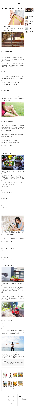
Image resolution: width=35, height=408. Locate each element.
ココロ (13, 399)
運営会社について (9, 401)
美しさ (13, 401)
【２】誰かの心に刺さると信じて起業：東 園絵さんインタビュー (23, 401)
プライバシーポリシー (9, 399)
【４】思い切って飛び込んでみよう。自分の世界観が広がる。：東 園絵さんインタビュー (23, 399)
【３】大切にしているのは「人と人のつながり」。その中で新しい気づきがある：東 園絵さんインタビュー (23, 398)
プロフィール (21, 364)
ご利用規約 (9, 400)
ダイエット (3, 367)
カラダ (13, 400)
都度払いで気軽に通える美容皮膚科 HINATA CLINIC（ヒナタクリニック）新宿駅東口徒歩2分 (10, 403)
